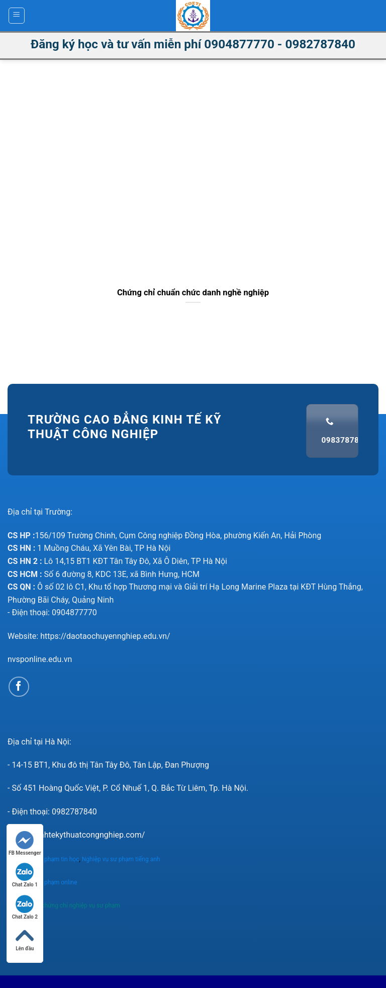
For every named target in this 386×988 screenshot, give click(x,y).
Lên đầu (25, 939)
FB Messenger (25, 843)
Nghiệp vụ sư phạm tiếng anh (122, 859)
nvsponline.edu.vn (40, 659)
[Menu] (17, 16)
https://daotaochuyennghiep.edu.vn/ (105, 636)
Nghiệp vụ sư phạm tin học (43, 859)
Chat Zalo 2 (25, 907)
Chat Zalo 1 (25, 875)
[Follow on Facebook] (19, 687)
